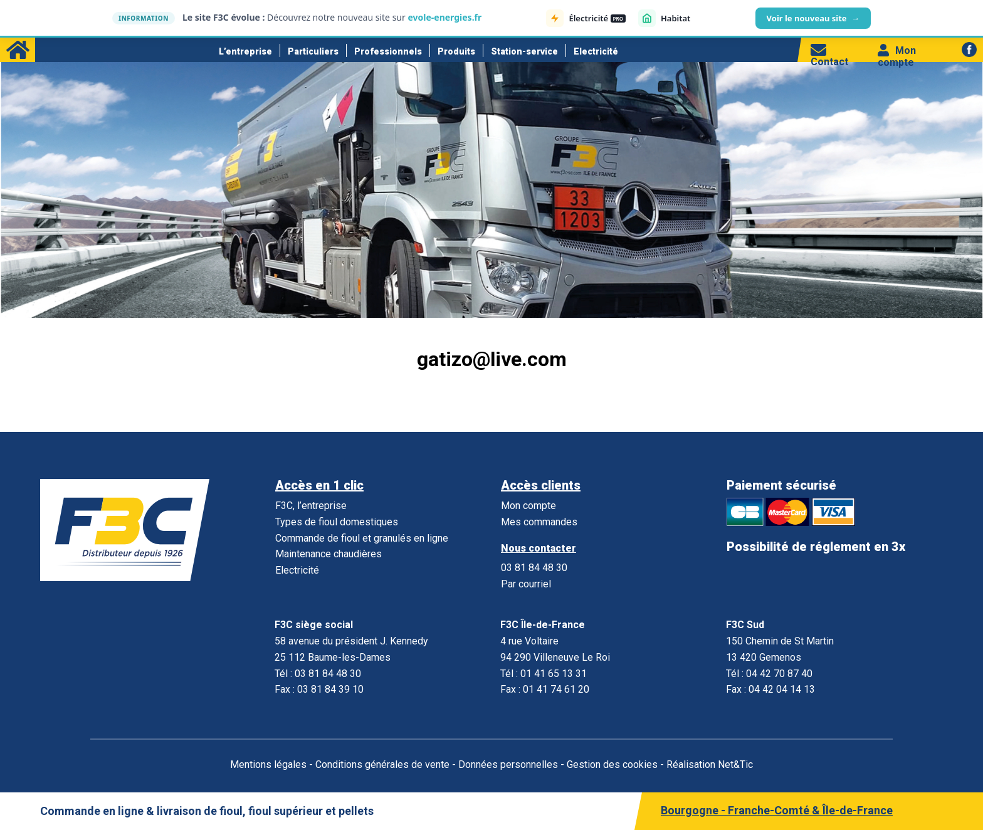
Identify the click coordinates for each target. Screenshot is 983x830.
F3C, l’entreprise (311, 506)
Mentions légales (268, 764)
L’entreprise (245, 51)
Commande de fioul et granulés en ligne (361, 538)
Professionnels (388, 51)
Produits (456, 51)
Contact (829, 56)
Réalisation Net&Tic (709, 764)
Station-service (524, 51)
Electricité (596, 51)
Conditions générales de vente (382, 764)
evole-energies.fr (444, 17)
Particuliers (313, 51)
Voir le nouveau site (813, 18)
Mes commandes (539, 522)
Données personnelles (508, 764)
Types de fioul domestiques (336, 522)
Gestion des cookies (612, 764)
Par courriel (526, 584)
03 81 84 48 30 (534, 568)
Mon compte (897, 56)
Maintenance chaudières (328, 554)
